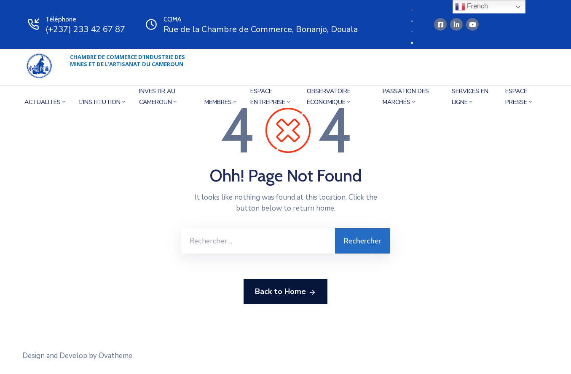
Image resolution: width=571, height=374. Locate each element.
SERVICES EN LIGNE (470, 96)
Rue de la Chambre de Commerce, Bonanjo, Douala (261, 29)
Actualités (45, 102)
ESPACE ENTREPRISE (270, 96)
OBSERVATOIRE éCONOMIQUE (329, 96)
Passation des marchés (406, 96)
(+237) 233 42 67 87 (85, 29)
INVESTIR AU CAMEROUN (158, 96)
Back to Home (285, 291)
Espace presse (519, 96)
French (471, 7)
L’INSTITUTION (102, 102)
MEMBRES (221, 102)
